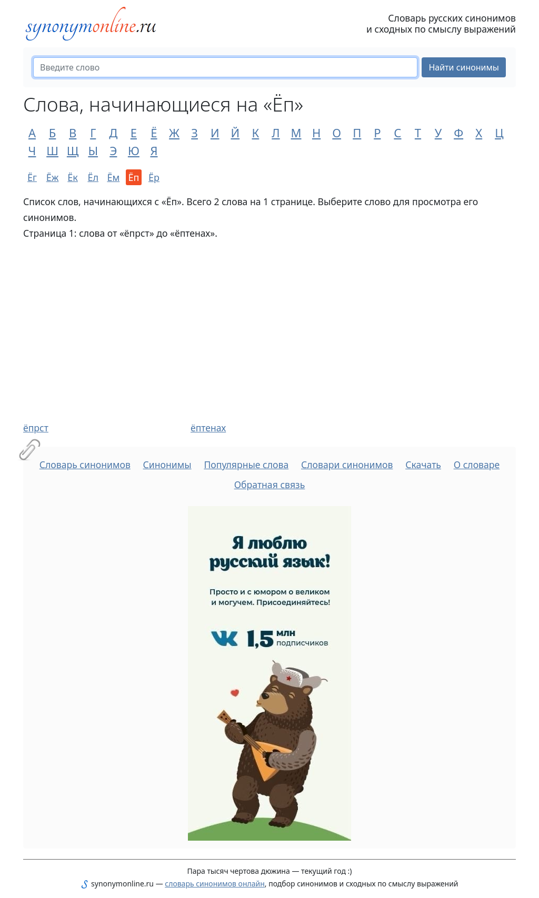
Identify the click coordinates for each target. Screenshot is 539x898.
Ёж (52, 177)
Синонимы (167, 464)
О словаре (477, 464)
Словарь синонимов (85, 464)
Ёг (32, 177)
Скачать (423, 464)
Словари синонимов (347, 464)
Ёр (153, 177)
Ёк (72, 177)
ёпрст (35, 427)
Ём (113, 177)
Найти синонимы (463, 67)
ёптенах (208, 427)
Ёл (92, 177)
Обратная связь (269, 484)
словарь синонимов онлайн (215, 884)
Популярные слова (246, 464)
